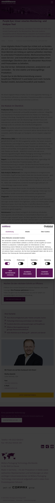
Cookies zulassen (45, 273)
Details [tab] (27, 231)
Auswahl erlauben (27, 273)
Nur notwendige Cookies (10, 273)
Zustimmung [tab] (10, 231)
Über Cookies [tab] (45, 231)
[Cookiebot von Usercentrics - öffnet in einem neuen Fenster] (45, 226)
